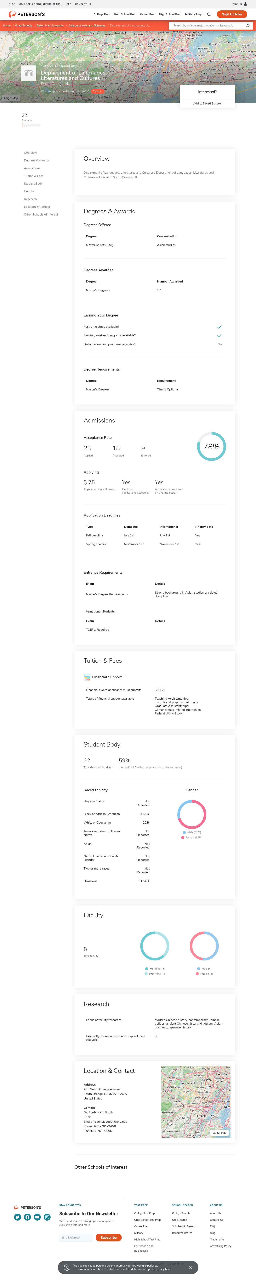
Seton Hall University (50, 25)
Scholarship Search (183, 1226)
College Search (181, 1213)
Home (7, 25)
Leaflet (209, 33)
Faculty (29, 191)
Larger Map (11, 98)
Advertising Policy (220, 1246)
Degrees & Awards (37, 160)
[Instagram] (47, 1217)
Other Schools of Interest (41, 214)
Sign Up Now (232, 14)
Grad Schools (23, 25)
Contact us (83, 4)
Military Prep (193, 14)
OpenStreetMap (229, 33)
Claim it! (97, 91)
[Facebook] (27, 1217)
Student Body (33, 184)
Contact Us (216, 1219)
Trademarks (217, 1239)
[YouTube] (37, 1217)
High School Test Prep (147, 1239)
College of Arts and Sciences (86, 25)
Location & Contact (37, 207)
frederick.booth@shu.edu (110, 1122)
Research (30, 199)
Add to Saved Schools (207, 103)
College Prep (102, 14)
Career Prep (147, 14)
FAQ (68, 4)
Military (138, 1232)
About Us (215, 1213)
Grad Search (179, 1219)
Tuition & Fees (33, 176)
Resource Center (182, 1232)
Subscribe (109, 1237)
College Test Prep (144, 1213)
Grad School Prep (125, 14)
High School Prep (170, 14)
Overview (30, 153)
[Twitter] (17, 1217)
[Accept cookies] (188, 1267)
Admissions (32, 168)
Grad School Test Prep (147, 1219)
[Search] (209, 14)
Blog (12, 4)
